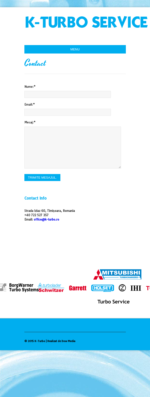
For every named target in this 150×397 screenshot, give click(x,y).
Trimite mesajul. (42, 177)
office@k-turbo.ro (46, 219)
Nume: (30, 86)
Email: (29, 104)
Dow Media (68, 341)
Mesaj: (30, 122)
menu (74, 49)
